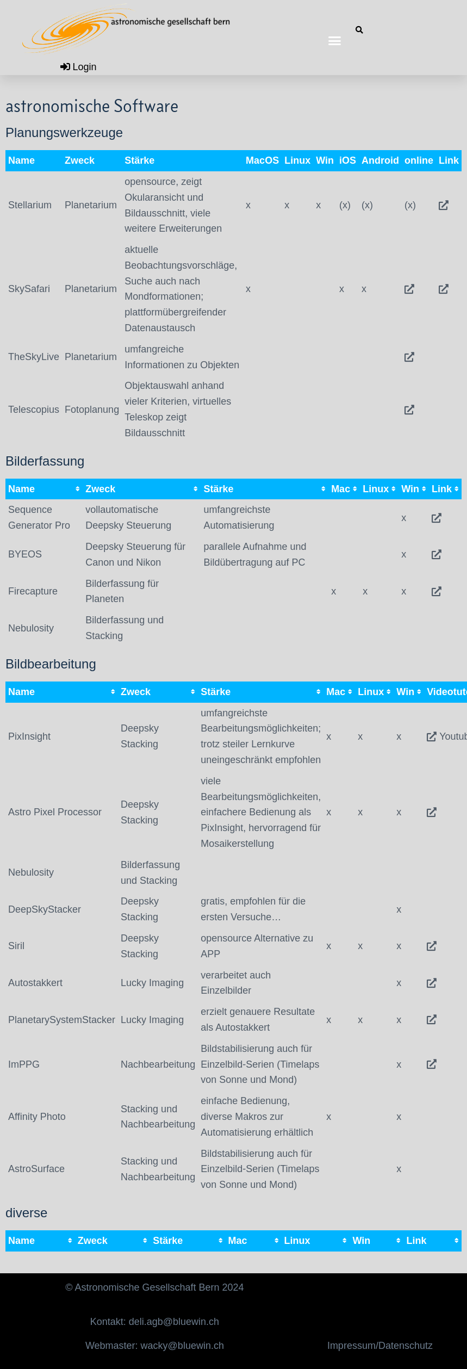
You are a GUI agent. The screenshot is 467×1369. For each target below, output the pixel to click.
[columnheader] (44, 489)
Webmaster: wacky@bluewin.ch (154, 1345)
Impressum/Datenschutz (380, 1345)
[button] (335, 40)
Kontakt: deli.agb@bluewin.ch (154, 1321)
